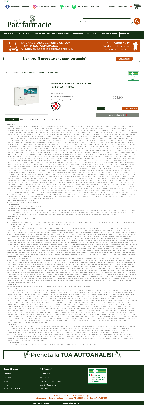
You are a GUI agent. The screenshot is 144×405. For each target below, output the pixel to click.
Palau (64, 6)
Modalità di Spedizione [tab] (31, 119)
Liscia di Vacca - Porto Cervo (85, 6)
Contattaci (124, 58)
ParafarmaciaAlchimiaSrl (17, 6)
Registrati (122, 7)
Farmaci (26, 34)
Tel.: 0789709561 (66, 398)
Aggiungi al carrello (130, 108)
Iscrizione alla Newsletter (13, 389)
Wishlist (130, 6)
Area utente (8, 374)
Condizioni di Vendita (46, 374)
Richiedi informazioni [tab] (54, 119)
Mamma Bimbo (92, 34)
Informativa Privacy (45, 377)
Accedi (112, 7)
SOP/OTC (32, 72)
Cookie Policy (43, 389)
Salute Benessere (77, 34)
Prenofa (45, 403)
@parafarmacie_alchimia (44, 6)
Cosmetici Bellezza (42, 34)
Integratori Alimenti (60, 34)
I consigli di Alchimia (12, 34)
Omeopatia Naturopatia (109, 34)
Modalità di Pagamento (47, 385)
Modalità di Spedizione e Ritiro (49, 381)
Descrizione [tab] (12, 119)
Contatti (7, 385)
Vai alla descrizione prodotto (62, 97)
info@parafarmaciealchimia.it (47, 398)
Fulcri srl (76, 403)
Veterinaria (125, 34)
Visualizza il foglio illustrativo (62, 100)
